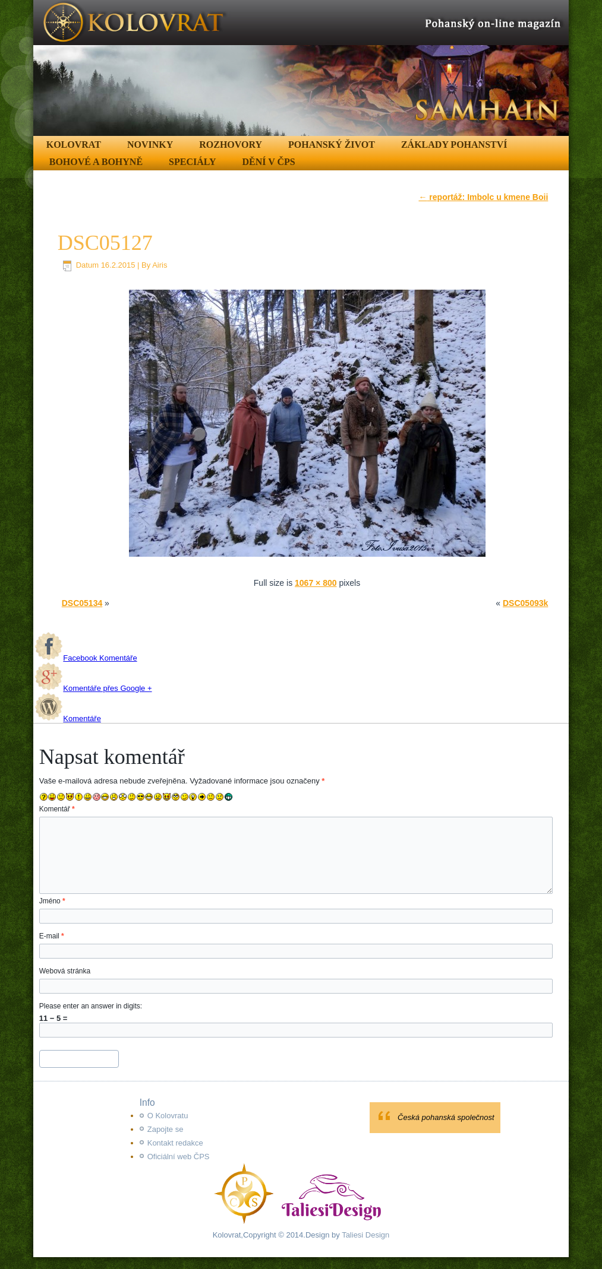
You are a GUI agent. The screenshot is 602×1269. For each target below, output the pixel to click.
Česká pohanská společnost (446, 1117)
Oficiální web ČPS (178, 1156)
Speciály (192, 162)
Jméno (52, 901)
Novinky (150, 144)
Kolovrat (73, 144)
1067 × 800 (315, 583)
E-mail (51, 936)
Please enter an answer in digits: (90, 1006)
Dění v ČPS (268, 162)
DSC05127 (105, 243)
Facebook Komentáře (85, 657)
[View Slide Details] (301, 68)
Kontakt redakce (175, 1142)
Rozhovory (230, 144)
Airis (159, 265)
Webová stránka (65, 971)
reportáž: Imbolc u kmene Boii (483, 197)
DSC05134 (82, 603)
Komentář (57, 809)
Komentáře (67, 718)
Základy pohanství (454, 144)
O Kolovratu (167, 1115)
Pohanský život (331, 144)
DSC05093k (525, 603)
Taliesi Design (365, 1234)
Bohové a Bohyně (96, 162)
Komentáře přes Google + (93, 688)
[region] (301, 68)
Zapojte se (165, 1129)
